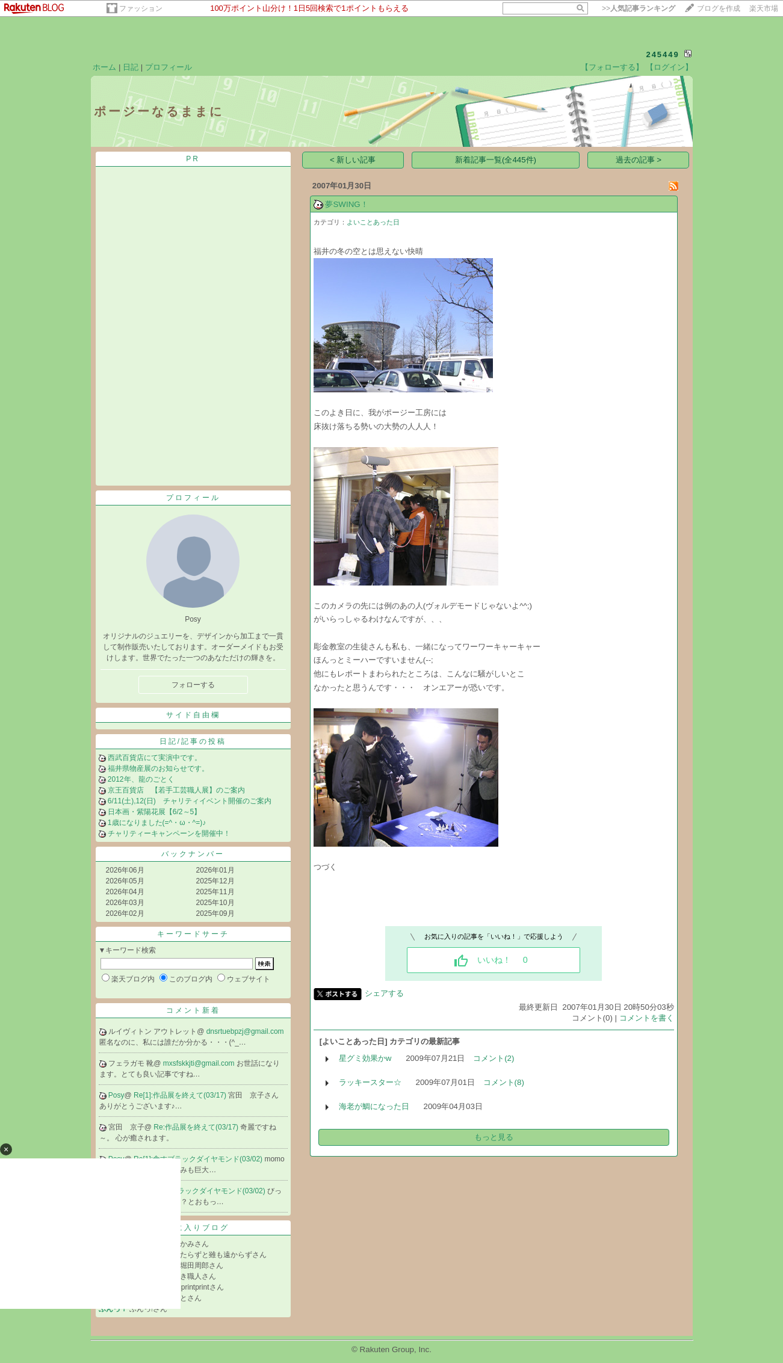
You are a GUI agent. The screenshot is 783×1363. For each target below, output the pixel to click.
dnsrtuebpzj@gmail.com (245, 1031)
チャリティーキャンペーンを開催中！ (169, 833)
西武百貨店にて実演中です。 (155, 757)
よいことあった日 (373, 222)
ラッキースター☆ (370, 1082)
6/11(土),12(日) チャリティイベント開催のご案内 (189, 801)
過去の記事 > (639, 159)
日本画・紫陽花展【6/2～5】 (154, 812)
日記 (130, 67)
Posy (116, 1095)
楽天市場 (763, 8)
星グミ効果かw (365, 1058)
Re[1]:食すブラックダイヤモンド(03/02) (199, 1159)
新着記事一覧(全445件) (495, 159)
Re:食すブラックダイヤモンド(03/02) (205, 1191)
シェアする (384, 993)
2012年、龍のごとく (141, 779)
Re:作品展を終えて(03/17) (196, 1127)
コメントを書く (646, 1017)
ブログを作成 (718, 8)
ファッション (140, 8)
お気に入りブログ (193, 1227)
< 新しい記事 (353, 159)
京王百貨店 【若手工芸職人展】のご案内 (176, 790)
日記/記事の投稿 (192, 741)
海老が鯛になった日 (374, 1106)
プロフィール (168, 67)
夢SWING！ (346, 204)
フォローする (193, 685)
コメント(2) (493, 1058)
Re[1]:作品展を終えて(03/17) (181, 1095)
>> (638, 8)
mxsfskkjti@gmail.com (200, 1063)
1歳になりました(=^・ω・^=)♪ (157, 822)
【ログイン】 (669, 67)
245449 (662, 54)
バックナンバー (192, 854)
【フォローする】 (612, 67)
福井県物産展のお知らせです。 (158, 768)
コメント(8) (503, 1082)
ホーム (104, 67)
